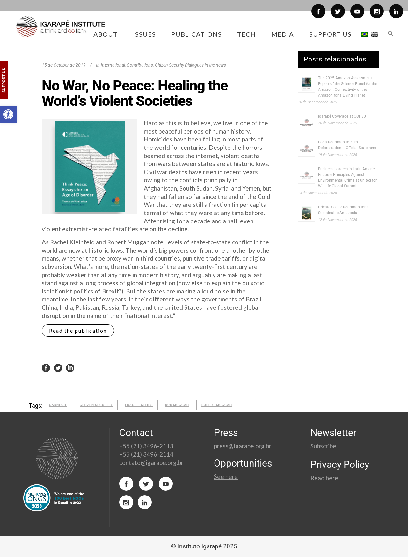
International (113, 65)
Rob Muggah (177, 405)
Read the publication (78, 331)
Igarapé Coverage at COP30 (342, 116)
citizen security (96, 405)
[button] (8, 114)
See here (226, 476)
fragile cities (139, 405)
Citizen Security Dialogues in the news (190, 65)
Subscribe (324, 446)
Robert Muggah (216, 405)
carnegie (58, 405)
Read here (324, 477)
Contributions (140, 65)
